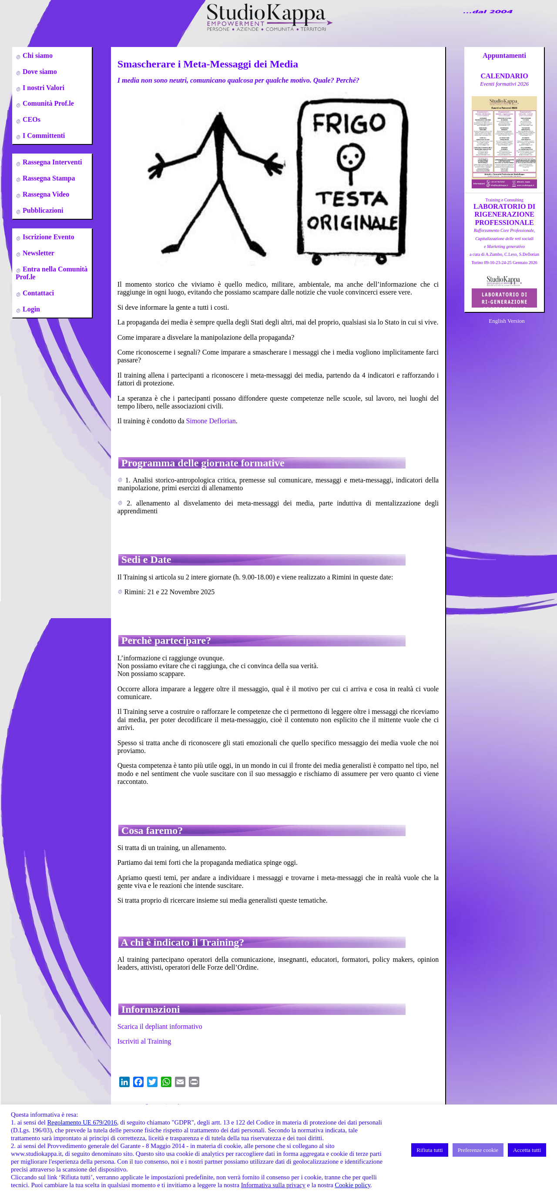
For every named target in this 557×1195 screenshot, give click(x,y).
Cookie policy (352, 1185)
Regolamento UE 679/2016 (82, 1122)
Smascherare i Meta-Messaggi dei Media (207, 64)
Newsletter (37, 253)
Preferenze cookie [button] (478, 1150)
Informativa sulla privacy (273, 1185)
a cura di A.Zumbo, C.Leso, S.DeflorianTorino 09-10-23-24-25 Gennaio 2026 (504, 246)
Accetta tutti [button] (527, 1150)
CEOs (30, 119)
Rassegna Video (45, 194)
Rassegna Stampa (48, 178)
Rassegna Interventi (51, 162)
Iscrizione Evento (47, 237)
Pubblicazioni (42, 210)
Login (30, 309)
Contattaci (37, 293)
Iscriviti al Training (144, 1041)
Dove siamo (39, 71)
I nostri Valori (42, 87)
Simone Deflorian (211, 421)
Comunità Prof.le (47, 103)
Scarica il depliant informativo (159, 1026)
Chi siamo (37, 55)
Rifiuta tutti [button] (429, 1150)
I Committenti (43, 135)
